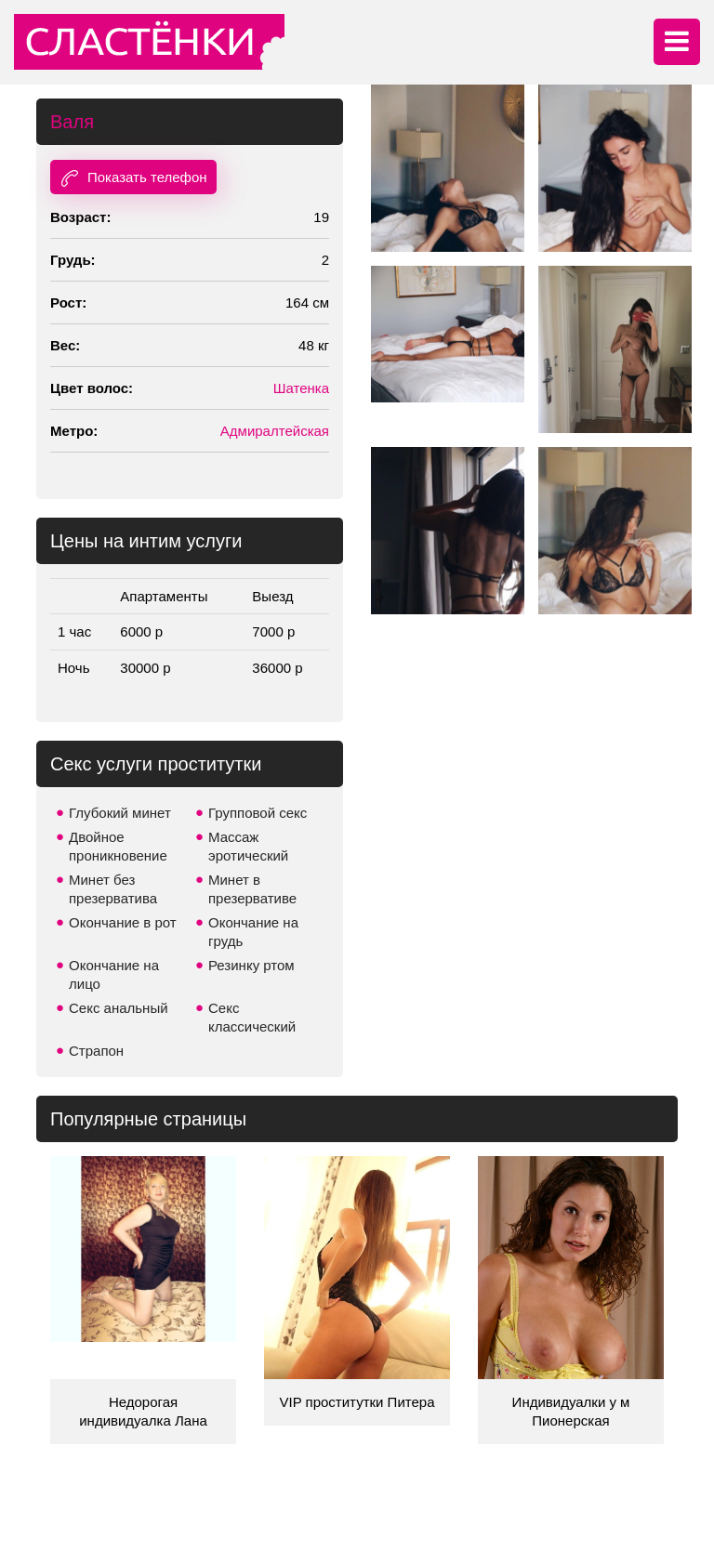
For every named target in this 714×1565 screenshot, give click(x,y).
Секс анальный (118, 1008)
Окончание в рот (123, 922)
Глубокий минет (120, 813)
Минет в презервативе (252, 889)
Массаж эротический (248, 846)
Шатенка (301, 388)
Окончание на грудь (253, 931)
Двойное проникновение (118, 846)
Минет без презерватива (113, 889)
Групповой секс (257, 813)
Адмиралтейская (274, 431)
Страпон (96, 1051)
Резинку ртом (251, 965)
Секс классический (252, 1017)
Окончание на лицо (114, 974)
